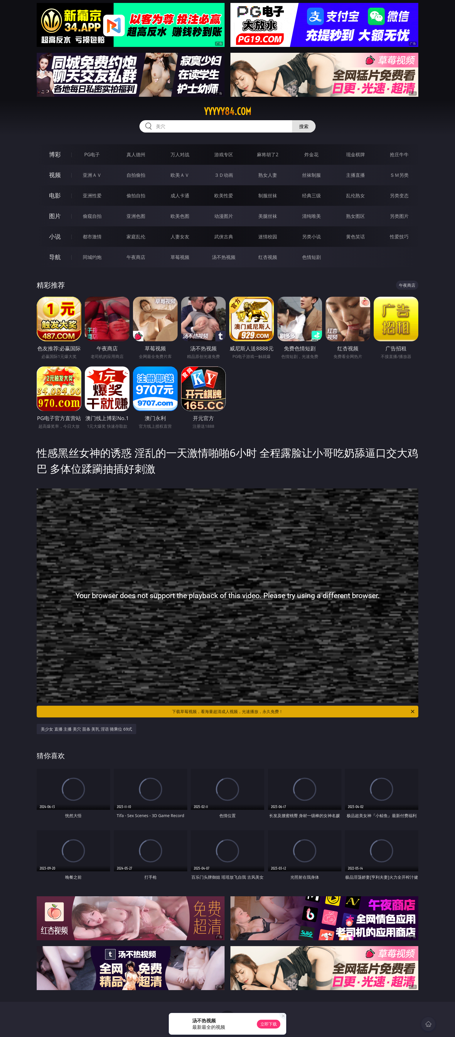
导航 (55, 257)
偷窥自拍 (92, 216)
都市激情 (92, 236)
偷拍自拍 (136, 195)
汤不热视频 (223, 257)
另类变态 (399, 195)
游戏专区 (223, 154)
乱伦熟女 (355, 195)
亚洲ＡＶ (92, 175)
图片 (55, 216)
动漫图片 (223, 216)
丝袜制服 (311, 175)
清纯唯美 (311, 216)
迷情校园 (267, 236)
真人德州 (136, 154)
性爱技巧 (399, 236)
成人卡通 (180, 195)
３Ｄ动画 (223, 175)
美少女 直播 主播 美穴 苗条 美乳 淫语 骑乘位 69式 (86, 729)
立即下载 (268, 1024)
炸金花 (311, 154)
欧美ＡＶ (180, 175)
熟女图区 (355, 216)
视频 (55, 175)
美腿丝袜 (267, 216)
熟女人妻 (267, 175)
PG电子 (92, 154)
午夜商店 (136, 257)
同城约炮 (92, 257)
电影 (55, 195)
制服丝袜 (267, 195)
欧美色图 (180, 216)
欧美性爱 (223, 195)
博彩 (55, 154)
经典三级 (311, 195)
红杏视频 (267, 257)
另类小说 (311, 236)
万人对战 (180, 154)
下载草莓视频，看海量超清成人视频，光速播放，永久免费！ (293, 711)
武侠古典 (223, 236)
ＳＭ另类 (399, 175)
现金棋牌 (355, 154)
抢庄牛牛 (399, 154)
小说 (55, 236)
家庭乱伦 (136, 236)
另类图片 (399, 216)
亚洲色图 (136, 216)
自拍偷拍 (136, 175)
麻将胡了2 (267, 154)
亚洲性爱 (92, 195)
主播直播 (355, 175)
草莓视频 (180, 257)
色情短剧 (311, 257)
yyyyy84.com (227, 111)
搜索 (304, 126)
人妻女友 (180, 236)
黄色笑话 (355, 236)
